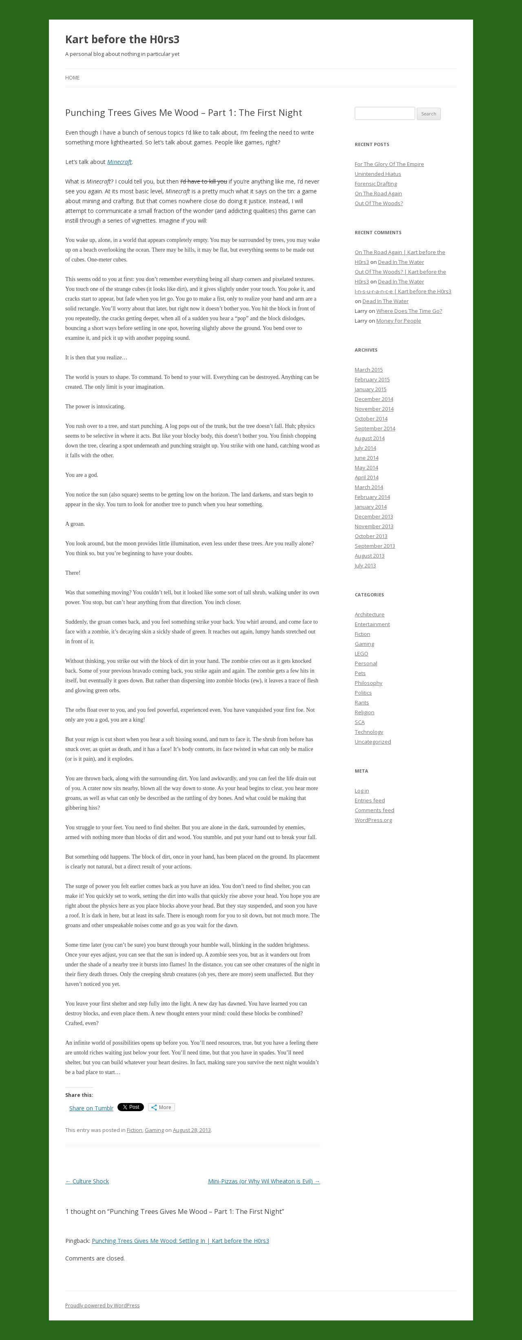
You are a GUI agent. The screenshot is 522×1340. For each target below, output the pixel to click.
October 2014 (371, 418)
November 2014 (374, 408)
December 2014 (374, 399)
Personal (366, 663)
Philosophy (369, 683)
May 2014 (366, 467)
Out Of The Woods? (379, 203)
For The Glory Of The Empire (389, 164)
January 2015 (371, 389)
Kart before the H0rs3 (122, 39)
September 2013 (375, 545)
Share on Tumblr (91, 1108)
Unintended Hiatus (378, 173)
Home (72, 77)
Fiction (134, 1130)
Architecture (370, 614)
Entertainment (372, 624)
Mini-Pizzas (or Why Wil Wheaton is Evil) (264, 1181)
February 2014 (372, 497)
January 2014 (371, 506)
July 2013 (365, 565)
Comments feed (374, 810)
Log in (362, 790)
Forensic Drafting (376, 183)
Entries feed (370, 800)
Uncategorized (373, 741)
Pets (360, 673)
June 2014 (366, 457)
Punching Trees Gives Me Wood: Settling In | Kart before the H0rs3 (180, 1241)
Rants (362, 702)
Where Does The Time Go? (409, 311)
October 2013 (371, 536)
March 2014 (369, 487)
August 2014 (370, 438)
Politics (363, 692)
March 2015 (369, 369)
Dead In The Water (401, 262)
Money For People (398, 320)
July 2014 (365, 448)
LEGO (361, 653)
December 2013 (374, 516)
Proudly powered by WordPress (102, 1305)
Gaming (154, 1130)
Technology (369, 731)
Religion (364, 712)
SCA (360, 722)
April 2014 (366, 477)
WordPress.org (373, 820)
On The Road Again (378, 193)
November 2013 (374, 526)
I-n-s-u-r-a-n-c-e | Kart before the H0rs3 (403, 291)
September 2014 (375, 428)
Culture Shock (87, 1181)
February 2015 (372, 379)
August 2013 (370, 555)
